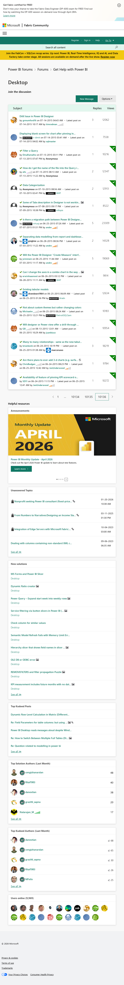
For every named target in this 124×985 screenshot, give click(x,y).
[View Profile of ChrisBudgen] (29, 364)
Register (75, 40)
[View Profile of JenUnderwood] (57, 367)
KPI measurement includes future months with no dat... (41, 684)
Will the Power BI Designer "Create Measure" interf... (51, 254)
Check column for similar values (28, 622)
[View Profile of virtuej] (36, 223)
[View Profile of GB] (24, 328)
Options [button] (106, 98)
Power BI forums (20, 69)
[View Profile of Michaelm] (28, 311)
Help (97, 40)
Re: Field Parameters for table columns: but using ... (39, 722)
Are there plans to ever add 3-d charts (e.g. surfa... (51, 360)
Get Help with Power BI (70, 69)
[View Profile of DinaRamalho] (29, 154)
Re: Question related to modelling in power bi (36, 745)
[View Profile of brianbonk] (28, 345)
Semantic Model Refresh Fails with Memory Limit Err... (40, 635)
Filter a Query (30, 150)
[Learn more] (21, 469)
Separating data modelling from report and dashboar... (53, 236)
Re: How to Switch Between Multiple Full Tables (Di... (40, 738)
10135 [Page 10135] (89, 397)
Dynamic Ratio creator (23, 586)
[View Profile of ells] (24, 171)
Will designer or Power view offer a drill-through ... (51, 324)
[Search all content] (82, 47)
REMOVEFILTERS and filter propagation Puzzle (36, 672)
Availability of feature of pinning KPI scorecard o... (50, 377)
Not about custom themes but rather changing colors (52, 307)
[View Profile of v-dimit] (36, 137)
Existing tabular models (35, 289)
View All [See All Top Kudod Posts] (16, 751)
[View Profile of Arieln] (62, 298)
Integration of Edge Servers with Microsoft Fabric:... (43, 529)
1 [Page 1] (58, 397)
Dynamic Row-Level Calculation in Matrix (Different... (40, 714)
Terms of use (8, 963)
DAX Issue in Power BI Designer (37, 116)
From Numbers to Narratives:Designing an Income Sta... (45, 515)
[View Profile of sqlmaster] (51, 141)
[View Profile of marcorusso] (57, 349)
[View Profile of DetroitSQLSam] (63, 315)
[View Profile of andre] (49, 227)
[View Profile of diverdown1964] (36, 293)
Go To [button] (108, 40)
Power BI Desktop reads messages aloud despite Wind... (41, 730)
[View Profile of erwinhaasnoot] (30, 276)
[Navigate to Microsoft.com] (11, 25)
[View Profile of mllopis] (59, 210)
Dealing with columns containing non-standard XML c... (41, 543)
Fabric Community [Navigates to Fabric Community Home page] (36, 25)
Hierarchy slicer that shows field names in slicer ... (38, 647)
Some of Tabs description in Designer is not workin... (52, 202)
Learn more (9, 15)
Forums (42, 69)
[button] (87, 98)
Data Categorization (34, 185)
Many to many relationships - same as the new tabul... (52, 341)
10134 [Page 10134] (75, 397)
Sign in (87, 40)
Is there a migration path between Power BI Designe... (52, 219)
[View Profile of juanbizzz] (51, 332)
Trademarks (7, 968)
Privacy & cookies (10, 957)
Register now (108, 56)
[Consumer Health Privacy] (42, 974)
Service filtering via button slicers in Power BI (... (37, 610)
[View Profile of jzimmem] (27, 258)
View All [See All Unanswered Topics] (16, 552)
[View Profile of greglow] (32, 240)
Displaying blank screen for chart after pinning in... (48, 133)
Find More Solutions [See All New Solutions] (16, 694)
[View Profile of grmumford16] (29, 120)
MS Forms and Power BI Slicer (27, 573)
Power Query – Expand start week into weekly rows (39, 598)
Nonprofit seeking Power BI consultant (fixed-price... (43, 501)
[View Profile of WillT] (58, 193)
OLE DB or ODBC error (23, 659)
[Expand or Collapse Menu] (4, 33)
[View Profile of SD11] (25, 381)
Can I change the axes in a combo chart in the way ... (52, 272)
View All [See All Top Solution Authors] (16, 819)
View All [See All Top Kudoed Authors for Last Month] (16, 886)
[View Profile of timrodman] (51, 124)
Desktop (15, 578)
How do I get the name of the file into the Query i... (51, 168)
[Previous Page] (51, 396)
